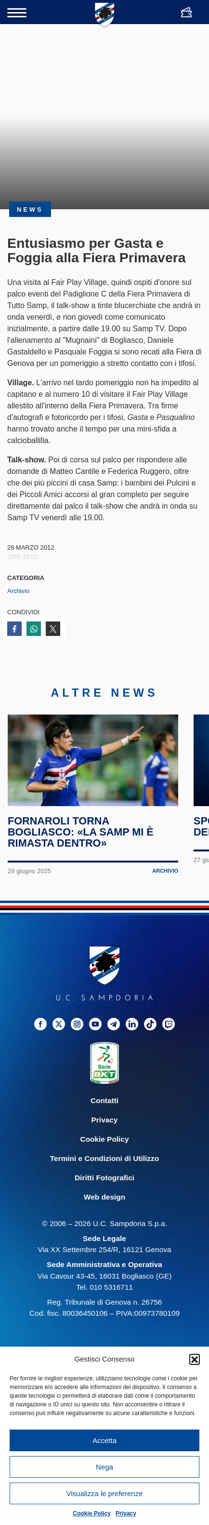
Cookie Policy (92, 1513)
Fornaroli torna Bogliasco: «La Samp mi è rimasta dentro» (81, 837)
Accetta (104, 1440)
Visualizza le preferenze (104, 1493)
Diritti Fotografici (104, 1182)
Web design (104, 1201)
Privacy (126, 1513)
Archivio (18, 590)
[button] (194, 1359)
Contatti (104, 1105)
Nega (104, 1467)
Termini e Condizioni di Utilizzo (104, 1163)
